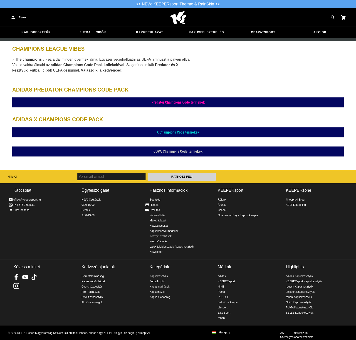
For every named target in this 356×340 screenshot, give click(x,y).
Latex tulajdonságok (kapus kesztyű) (172, 246)
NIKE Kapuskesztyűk (298, 302)
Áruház (222, 204)
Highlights (295, 267)
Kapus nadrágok (159, 286)
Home (178, 17)
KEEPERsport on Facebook (16, 277)
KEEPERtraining (296, 204)
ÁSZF (283, 333)
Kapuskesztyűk (36, 32)
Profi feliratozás (91, 291)
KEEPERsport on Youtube (25, 277)
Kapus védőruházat (93, 281)
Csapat (222, 210)
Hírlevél (12, 176)
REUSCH (223, 297)
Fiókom (23, 17)
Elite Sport (224, 312)
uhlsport (222, 307)
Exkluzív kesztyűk (92, 297)
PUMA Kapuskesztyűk (299, 307)
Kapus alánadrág (160, 297)
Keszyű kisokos (159, 225)
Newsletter (156, 251)
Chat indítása (21, 210)
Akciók (319, 32)
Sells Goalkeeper (228, 302)
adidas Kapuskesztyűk (299, 276)
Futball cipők (92, 32)
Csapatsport (263, 32)
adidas (222, 276)
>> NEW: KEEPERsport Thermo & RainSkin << (178, 4)
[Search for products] (332, 17)
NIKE (221, 286)
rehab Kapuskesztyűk (299, 297)
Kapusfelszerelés (206, 32)
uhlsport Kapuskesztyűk (300, 291)
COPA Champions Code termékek (178, 151)
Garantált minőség (93, 276)
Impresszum (300, 333)
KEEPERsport (230, 190)
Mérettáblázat (158, 220)
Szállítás (155, 210)
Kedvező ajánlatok (98, 267)
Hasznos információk (169, 190)
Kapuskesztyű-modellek (164, 231)
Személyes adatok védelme (297, 337)
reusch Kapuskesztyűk (299, 286)
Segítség (155, 199)
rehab (221, 318)
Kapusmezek (157, 291)
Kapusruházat (149, 32)
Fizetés (154, 204)
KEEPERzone (298, 190)
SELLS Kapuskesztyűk (299, 312)
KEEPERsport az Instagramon (16, 286)
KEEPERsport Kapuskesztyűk (304, 281)
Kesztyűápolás (158, 241)
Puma (221, 291)
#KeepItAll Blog (295, 199)
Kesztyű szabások (161, 236)
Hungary (224, 332)
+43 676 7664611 (24, 204)
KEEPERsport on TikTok (34, 277)
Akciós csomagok (92, 302)
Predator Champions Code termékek (178, 102)
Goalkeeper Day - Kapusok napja (238, 215)
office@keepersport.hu (27, 199)
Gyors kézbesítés (92, 286)
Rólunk (222, 199)
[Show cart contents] (343, 17)
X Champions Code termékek (178, 132)
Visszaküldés (158, 215)
